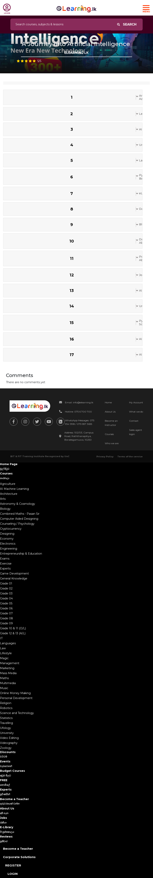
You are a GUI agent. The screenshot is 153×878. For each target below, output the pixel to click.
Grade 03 (6, 593)
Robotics (6, 708)
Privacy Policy (105, 456)
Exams (4, 558)
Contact (133, 420)
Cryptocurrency (11, 528)
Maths (4, 678)
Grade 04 (6, 598)
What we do (136, 411)
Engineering (8, 548)
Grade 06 (6, 608)
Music (4, 688)
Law (3, 648)
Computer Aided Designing (19, 519)
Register (13, 865)
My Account (136, 402)
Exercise (6, 563)
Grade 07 (6, 613)
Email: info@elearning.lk (79, 402)
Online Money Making (15, 693)
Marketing (7, 668)
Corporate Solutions (19, 857)
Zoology (6, 748)
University (7, 733)
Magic (4, 658)
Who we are (112, 443)
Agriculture (7, 484)
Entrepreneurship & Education (21, 553)
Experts (5, 568)
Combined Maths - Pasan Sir (19, 514)
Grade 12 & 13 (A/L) (13, 633)
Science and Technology (17, 713)
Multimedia (8, 683)
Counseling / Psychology (17, 523)
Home (108, 402)
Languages (8, 643)
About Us (110, 411)
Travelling (6, 723)
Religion (5, 703)
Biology (5, 509)
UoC (66, 456)
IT (1, 638)
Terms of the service (130, 456)
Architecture (8, 494)
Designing (7, 533)
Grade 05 (6, 603)
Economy (7, 538)
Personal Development (16, 698)
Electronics (7, 543)
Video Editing (9, 738)
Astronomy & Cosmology (17, 504)
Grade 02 (6, 588)
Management (9, 663)
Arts (3, 499)
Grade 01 (6, 583)
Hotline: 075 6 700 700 (78, 411)
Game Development (14, 573)
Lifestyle (6, 653)
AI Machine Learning (14, 489)
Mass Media (8, 673)
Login (13, 874)
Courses (109, 434)
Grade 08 (6, 618)
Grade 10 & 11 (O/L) (13, 628)
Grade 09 (6, 623)
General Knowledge (13, 578)
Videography (9, 743)
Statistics (6, 718)
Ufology (5, 728)
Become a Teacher (18, 849)
